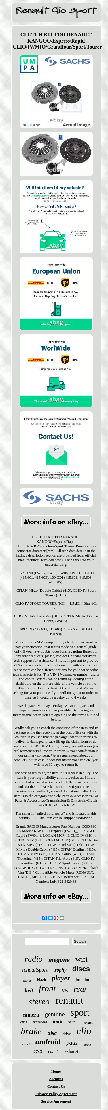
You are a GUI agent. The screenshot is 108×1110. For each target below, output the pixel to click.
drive (66, 1034)
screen (73, 1022)
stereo (39, 1001)
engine (27, 980)
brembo (82, 979)
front (47, 988)
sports (88, 1022)
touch (23, 1022)
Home (56, 1071)
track (57, 1021)
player (61, 978)
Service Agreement (56, 1101)
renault (69, 1000)
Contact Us (56, 1086)
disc (52, 1033)
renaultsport (35, 970)
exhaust (72, 1051)
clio (84, 1031)
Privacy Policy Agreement (56, 1094)
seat (37, 1051)
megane (59, 959)
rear (80, 988)
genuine (55, 1014)
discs (81, 969)
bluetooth (40, 1022)
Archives (56, 1079)
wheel (25, 1044)
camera (30, 1015)
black (41, 980)
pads (72, 1042)
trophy (59, 970)
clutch (53, 1051)
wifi (81, 959)
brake (31, 1031)
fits (65, 990)
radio (33, 958)
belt (29, 990)
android (47, 1042)
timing (87, 1044)
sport (80, 1012)
